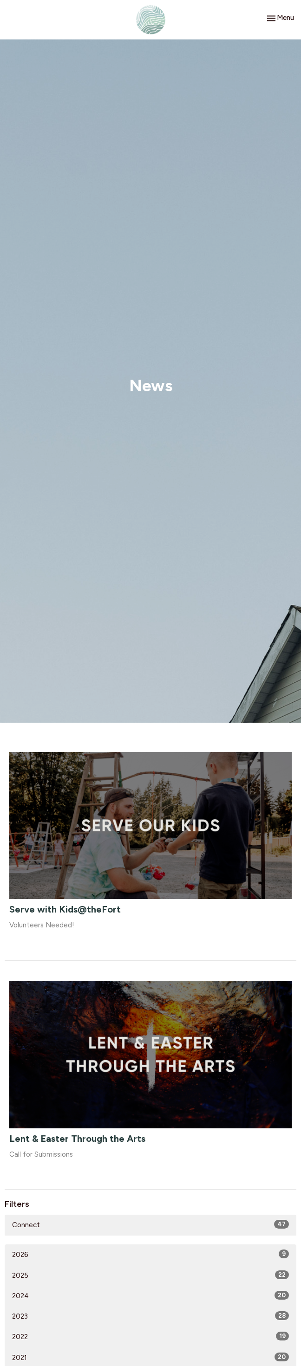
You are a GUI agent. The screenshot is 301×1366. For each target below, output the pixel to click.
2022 (150, 1336)
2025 (150, 1275)
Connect (150, 1224)
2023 (150, 1316)
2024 (150, 1295)
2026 (150, 1254)
